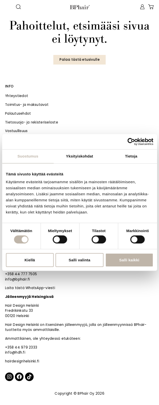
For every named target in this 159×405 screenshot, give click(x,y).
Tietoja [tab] (131, 156)
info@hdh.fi (15, 352)
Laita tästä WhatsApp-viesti (30, 288)
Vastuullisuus (16, 131)
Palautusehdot (18, 113)
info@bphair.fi (17, 279)
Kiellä (30, 260)
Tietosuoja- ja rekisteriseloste (31, 122)
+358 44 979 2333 (21, 347)
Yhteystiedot (16, 96)
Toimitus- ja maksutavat (27, 104)
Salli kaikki (129, 260)
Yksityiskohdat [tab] (79, 156)
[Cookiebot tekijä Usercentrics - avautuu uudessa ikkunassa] (131, 141)
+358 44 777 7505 (21, 274)
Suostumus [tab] (27, 156)
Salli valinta (79, 260)
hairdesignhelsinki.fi (22, 361)
